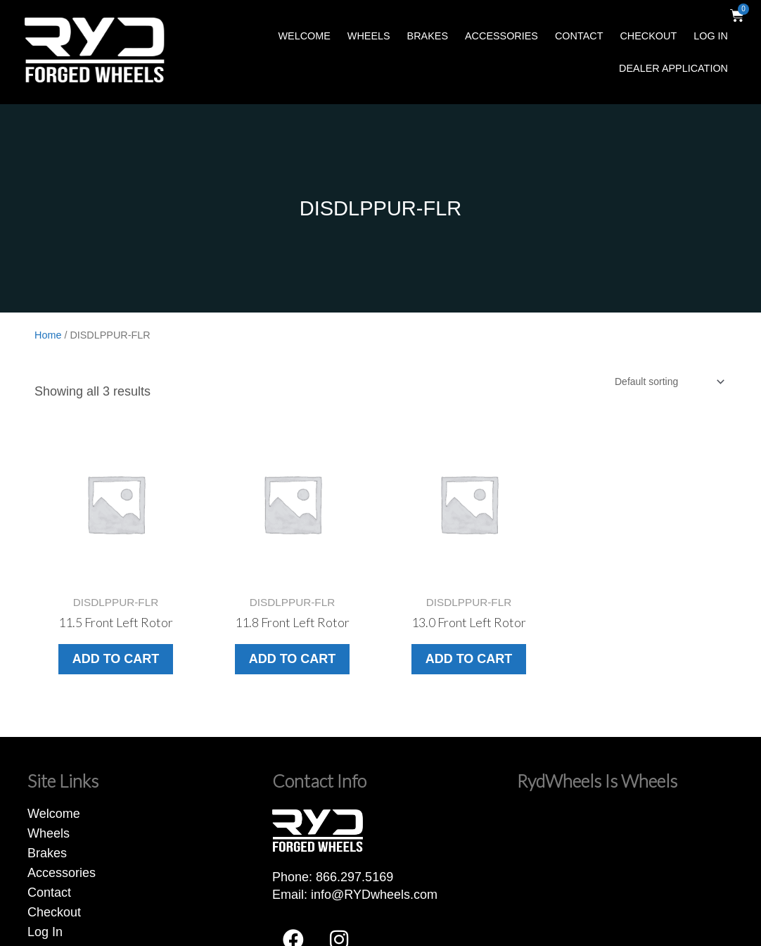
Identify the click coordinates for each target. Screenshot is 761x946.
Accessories (501, 36)
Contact (579, 36)
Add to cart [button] (116, 659)
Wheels (368, 36)
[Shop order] (669, 381)
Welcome (304, 36)
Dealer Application (673, 68)
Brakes (427, 36)
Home (47, 335)
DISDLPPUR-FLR (380, 208)
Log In (710, 36)
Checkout (648, 36)
